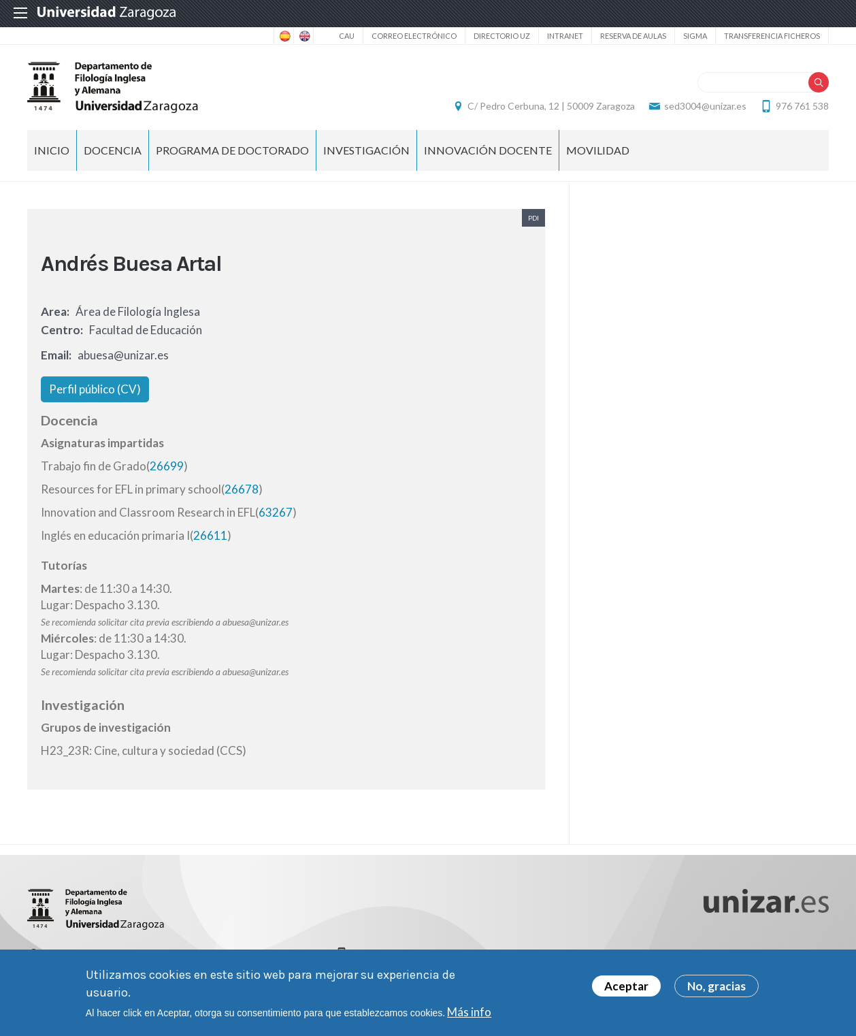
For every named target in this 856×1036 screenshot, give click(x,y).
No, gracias (716, 986)
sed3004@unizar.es (705, 106)
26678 (242, 489)
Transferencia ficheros (772, 35)
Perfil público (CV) (95, 389)
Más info (469, 1012)
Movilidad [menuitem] (597, 150)
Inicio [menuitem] (51, 150)
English (303, 36)
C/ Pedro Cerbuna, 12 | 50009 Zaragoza (551, 106)
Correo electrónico (414, 35)
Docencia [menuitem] (113, 150)
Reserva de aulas (633, 35)
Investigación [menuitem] (366, 150)
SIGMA (695, 35)
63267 (276, 512)
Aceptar (626, 986)
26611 (210, 535)
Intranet (565, 35)
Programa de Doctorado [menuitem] (232, 150)
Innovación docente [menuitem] (488, 150)
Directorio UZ (502, 35)
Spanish (283, 36)
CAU (347, 35)
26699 (167, 466)
